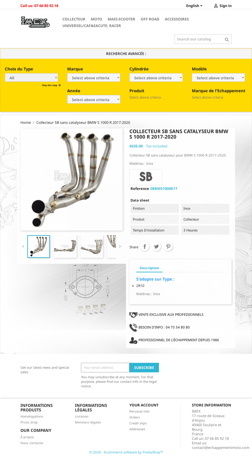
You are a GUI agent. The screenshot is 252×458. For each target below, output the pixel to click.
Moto (96, 19)
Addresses (137, 429)
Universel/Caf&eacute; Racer (91, 25)
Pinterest (168, 246)
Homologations (31, 416)
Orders (134, 417)
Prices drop (29, 422)
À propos (27, 437)
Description (149, 268)
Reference (140, 188)
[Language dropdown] (195, 6)
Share (144, 246)
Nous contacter (32, 443)
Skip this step (50, 85)
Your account (143, 405)
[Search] (203, 39)
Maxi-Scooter (121, 19)
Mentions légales (88, 422)
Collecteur (73, 19)
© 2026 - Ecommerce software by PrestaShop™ (126, 452)
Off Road (150, 19)
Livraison (82, 416)
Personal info (139, 411)
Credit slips (138, 423)
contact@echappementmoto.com (221, 447)
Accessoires (177, 19)
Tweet (156, 246)
